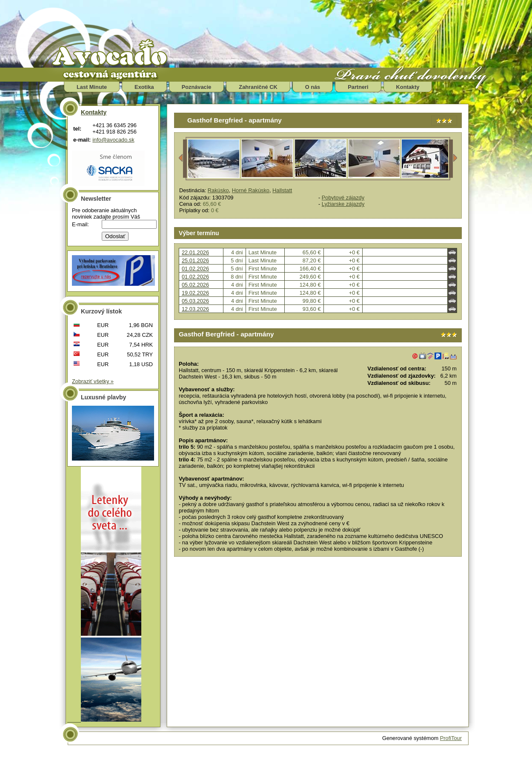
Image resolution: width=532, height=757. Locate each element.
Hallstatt (282, 190)
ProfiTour (451, 738)
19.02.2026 (195, 293)
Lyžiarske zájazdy (343, 204)
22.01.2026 (195, 252)
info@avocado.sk (113, 140)
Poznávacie (197, 87)
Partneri (358, 87)
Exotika (144, 87)
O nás (312, 87)
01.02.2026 (195, 268)
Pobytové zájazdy (343, 197)
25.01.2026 (195, 260)
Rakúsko (218, 190)
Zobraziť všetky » (93, 381)
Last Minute (92, 87)
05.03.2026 (195, 301)
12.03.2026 (195, 309)
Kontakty (408, 87)
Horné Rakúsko (250, 190)
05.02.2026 (195, 285)
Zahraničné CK (258, 87)
